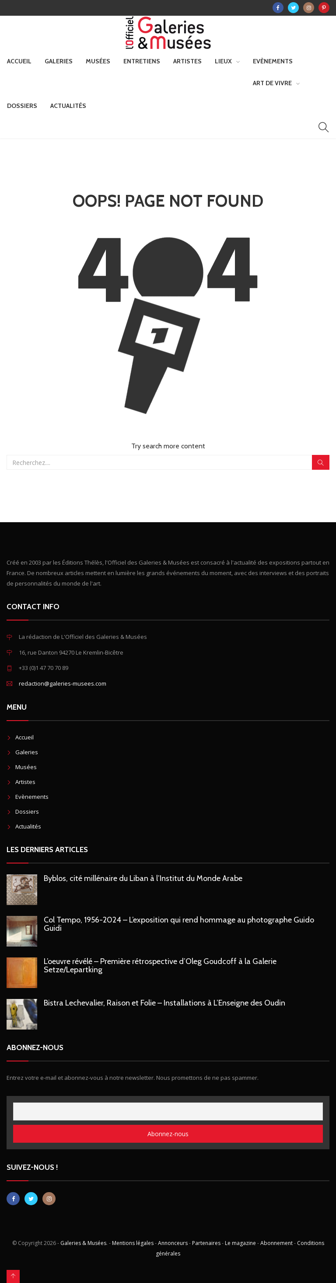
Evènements (273, 61)
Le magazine (240, 1243)
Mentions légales (133, 1243)
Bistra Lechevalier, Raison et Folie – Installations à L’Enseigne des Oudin (164, 1003)
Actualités (68, 106)
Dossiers (22, 106)
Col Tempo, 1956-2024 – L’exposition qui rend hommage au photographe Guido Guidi (179, 924)
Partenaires (206, 1243)
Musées (98, 61)
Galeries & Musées (83, 1243)
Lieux (223, 61)
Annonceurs (173, 1243)
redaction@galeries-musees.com (62, 683)
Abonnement (276, 1243)
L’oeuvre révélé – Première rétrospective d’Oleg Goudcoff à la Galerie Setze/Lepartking (160, 965)
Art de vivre (272, 83)
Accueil (19, 61)
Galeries (59, 61)
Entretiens (141, 61)
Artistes (187, 61)
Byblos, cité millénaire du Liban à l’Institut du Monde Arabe (143, 878)
